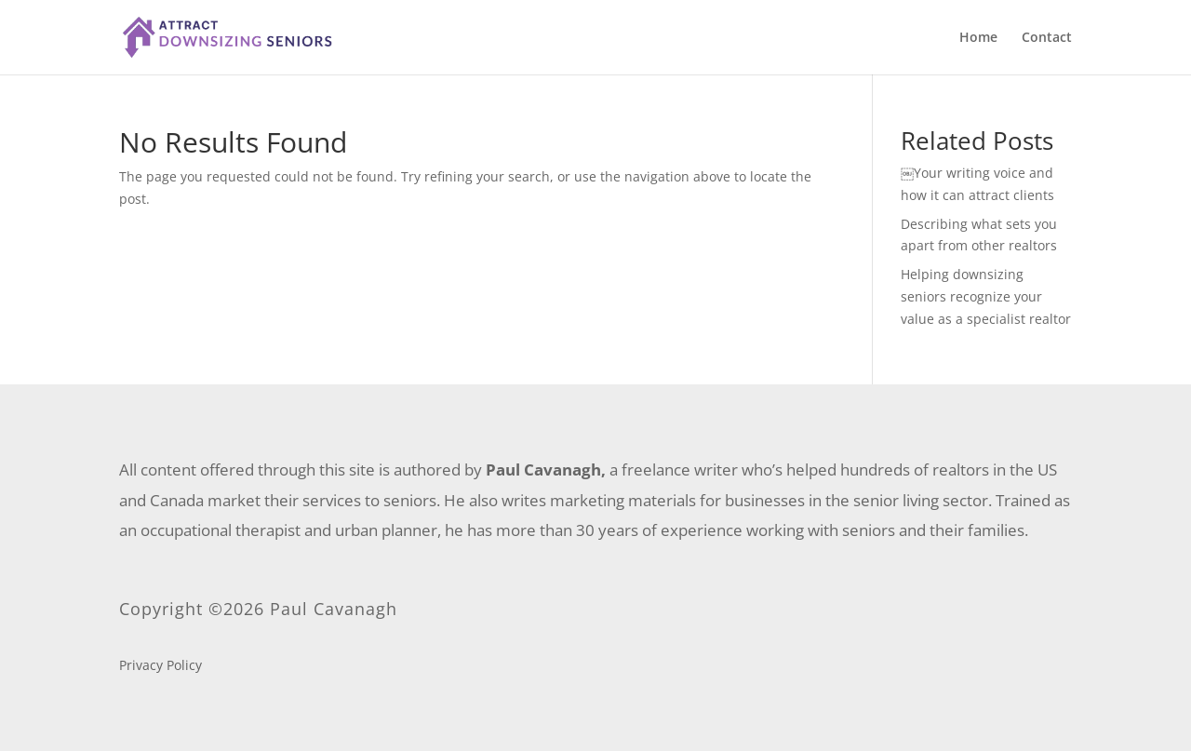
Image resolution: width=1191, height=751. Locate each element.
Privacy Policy (160, 666)
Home (978, 38)
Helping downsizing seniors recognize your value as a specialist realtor (986, 296)
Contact (1047, 38)
